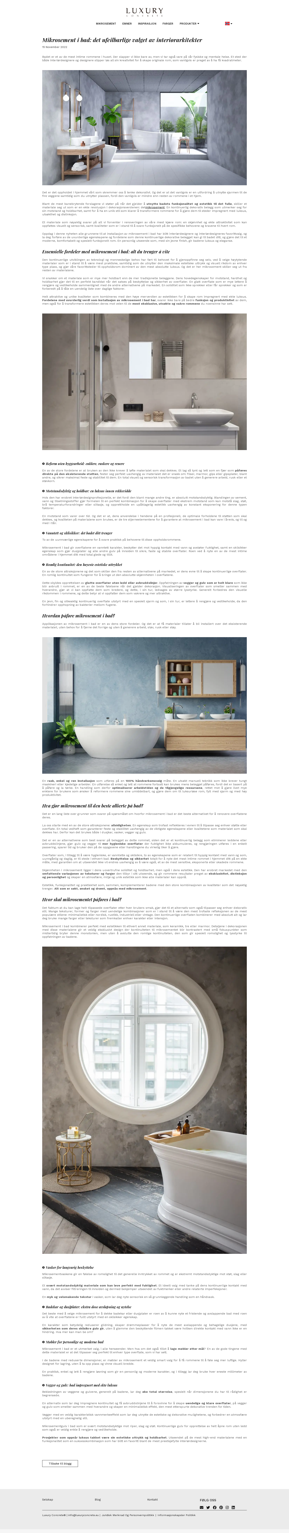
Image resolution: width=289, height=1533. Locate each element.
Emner (127, 23)
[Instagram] (227, 1508)
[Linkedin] (233, 1508)
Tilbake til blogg (60, 1463)
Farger (168, 23)
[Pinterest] (221, 1508)
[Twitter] (208, 1508)
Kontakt (152, 1499)
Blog (98, 1499)
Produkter (189, 23)
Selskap (47, 1499)
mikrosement (155, 207)
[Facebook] (215, 1508)
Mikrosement (106, 23)
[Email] (201, 1508)
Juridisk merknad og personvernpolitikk (128, 1515)
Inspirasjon (147, 23)
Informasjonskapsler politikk (177, 1515)
